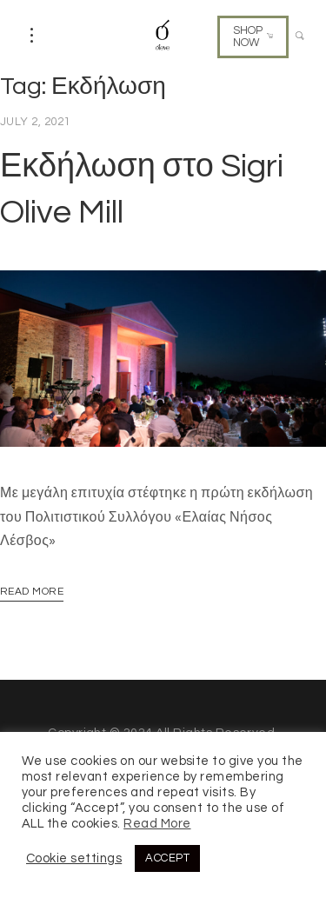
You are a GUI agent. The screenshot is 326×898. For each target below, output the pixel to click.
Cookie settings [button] (74, 858)
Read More (31, 591)
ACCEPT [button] (167, 858)
